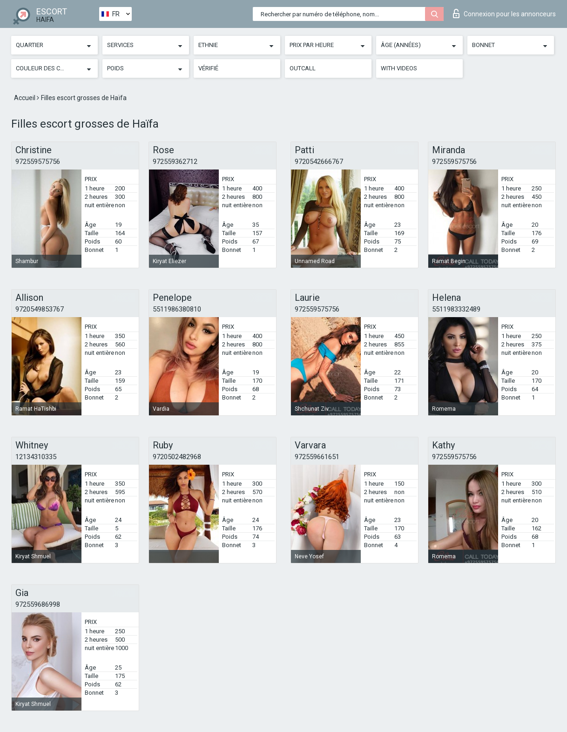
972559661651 (317, 457)
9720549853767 (39, 309)
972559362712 (175, 161)
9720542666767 (319, 161)
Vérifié (208, 68)
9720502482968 (177, 457)
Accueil (25, 98)
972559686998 (37, 604)
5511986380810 (177, 309)
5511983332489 (456, 309)
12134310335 (35, 457)
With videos (399, 68)
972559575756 (37, 161)
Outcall (303, 68)
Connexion (504, 13)
